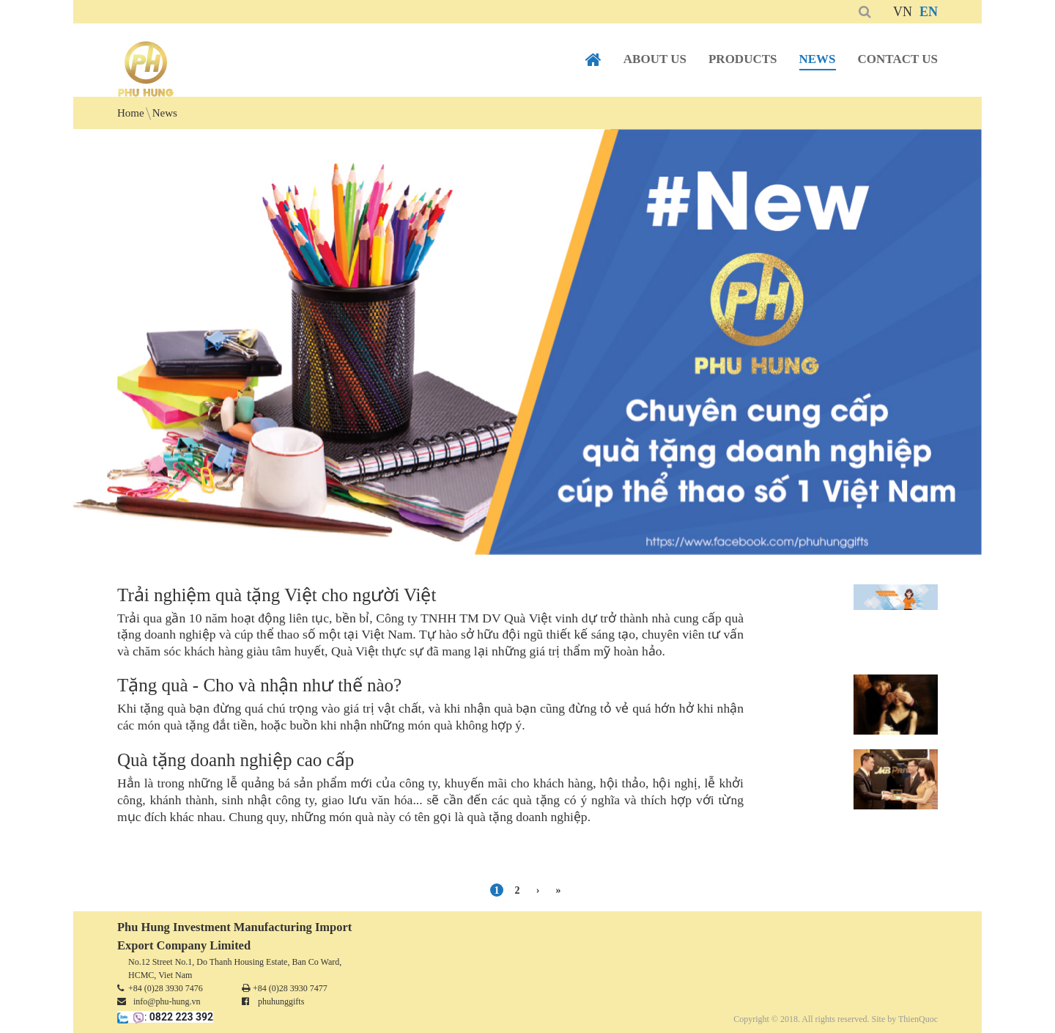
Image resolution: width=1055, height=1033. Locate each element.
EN (928, 11)
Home (593, 60)
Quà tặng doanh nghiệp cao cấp (235, 760)
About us (654, 59)
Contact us (898, 59)
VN (902, 11)
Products (742, 59)
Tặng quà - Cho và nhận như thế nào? (259, 685)
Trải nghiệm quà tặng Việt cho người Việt (276, 595)
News (817, 59)
